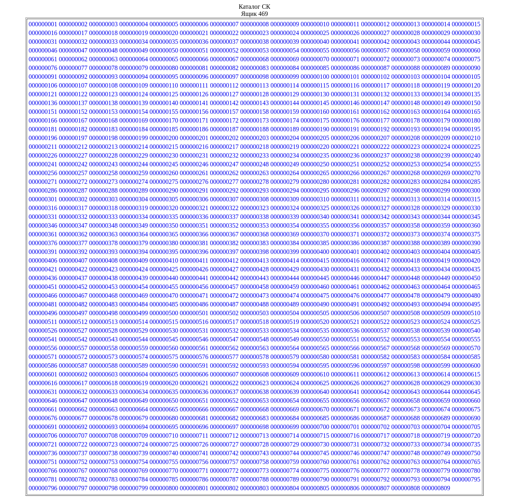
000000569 (436, 348)
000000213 (103, 146)
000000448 (405, 278)
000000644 (436, 391)
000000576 (194, 356)
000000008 (254, 24)
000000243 (103, 164)
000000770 (164, 470)
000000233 (254, 155)
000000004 (133, 24)
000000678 (103, 418)
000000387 (375, 243)
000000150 (466, 102)
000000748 (405, 453)
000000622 (224, 383)
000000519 (284, 321)
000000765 (466, 461)
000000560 (164, 348)
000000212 (73, 146)
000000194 (436, 129)
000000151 (43, 111)
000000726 (194, 444)
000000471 (194, 295)
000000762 (375, 461)
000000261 (194, 173)
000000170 (164, 120)
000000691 (43, 426)
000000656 (345, 400)
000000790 (315, 479)
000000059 (436, 50)
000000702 (375, 426)
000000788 (254, 479)
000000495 (466, 304)
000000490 (315, 304)
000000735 (466, 444)
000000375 (466, 234)
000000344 (436, 216)
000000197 (73, 137)
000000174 (284, 120)
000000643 (405, 391)
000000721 (43, 444)
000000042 (375, 41)
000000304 (133, 199)
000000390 (466, 243)
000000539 (436, 330)
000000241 (43, 164)
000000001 (43, 24)
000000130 (315, 94)
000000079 (133, 67)
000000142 (224, 102)
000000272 (73, 181)
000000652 (224, 400)
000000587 (73, 365)
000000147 (375, 102)
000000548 (254, 339)
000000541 (43, 339)
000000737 (73, 453)
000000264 (284, 173)
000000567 (375, 348)
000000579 (284, 356)
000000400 (315, 251)
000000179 (436, 120)
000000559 (133, 348)
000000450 (466, 278)
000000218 (254, 146)
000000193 (405, 129)
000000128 (254, 94)
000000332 (73, 216)
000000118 (405, 85)
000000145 (315, 102)
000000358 (405, 225)
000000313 (405, 199)
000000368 (254, 234)
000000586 (43, 365)
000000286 (43, 190)
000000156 (194, 111)
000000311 (345, 199)
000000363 (103, 234)
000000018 (103, 32)
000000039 (284, 41)
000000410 (164, 260)
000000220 (315, 146)
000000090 (466, 67)
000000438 (103, 278)
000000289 (133, 190)
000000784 (133, 479)
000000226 (43, 155)
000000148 (405, 102)
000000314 (436, 199)
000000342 (375, 216)
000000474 (284, 295)
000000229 (133, 155)
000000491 (345, 304)
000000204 (284, 137)
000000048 (103, 50)
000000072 (375, 59)
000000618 (103, 383)
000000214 (133, 146)
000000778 (405, 470)
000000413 (254, 260)
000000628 (405, 383)
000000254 (436, 164)
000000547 (224, 339)
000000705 (466, 426)
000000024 (284, 32)
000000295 (315, 190)
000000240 (466, 155)
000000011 (345, 24)
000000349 (133, 225)
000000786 (194, 479)
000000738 (103, 453)
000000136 (43, 102)
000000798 (103, 488)
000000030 (466, 32)
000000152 (73, 111)
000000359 (436, 225)
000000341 (345, 216)
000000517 (224, 321)
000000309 (284, 199)
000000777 (375, 470)
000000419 (436, 260)
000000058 (405, 50)
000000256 (43, 173)
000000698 (254, 426)
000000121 (43, 94)
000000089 (436, 67)
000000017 (73, 32)
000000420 (466, 260)
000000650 (164, 400)
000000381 (194, 243)
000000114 (284, 85)
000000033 (103, 41)
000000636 (194, 391)
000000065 (164, 59)
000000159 (284, 111)
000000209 (436, 137)
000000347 (73, 225)
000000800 (164, 488)
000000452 (73, 286)
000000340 (315, 216)
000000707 (73, 435)
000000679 (133, 418)
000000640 (315, 391)
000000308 (254, 199)
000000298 (405, 190)
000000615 (466, 374)
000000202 (224, 137)
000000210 (466, 137)
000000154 (133, 111)
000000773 (254, 470)
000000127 (224, 94)
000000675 (466, 409)
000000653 (254, 400)
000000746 (345, 453)
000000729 (284, 444)
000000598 (405, 365)
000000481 (43, 304)
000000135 (466, 94)
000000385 (315, 243)
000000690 (466, 418)
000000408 (103, 260)
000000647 (73, 400)
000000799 (133, 488)
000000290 (164, 190)
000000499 (133, 313)
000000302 (73, 199)
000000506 (345, 313)
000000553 (405, 339)
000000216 (194, 146)
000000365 (164, 234)
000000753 (103, 461)
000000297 (375, 190)
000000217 (224, 146)
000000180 (466, 120)
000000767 (73, 470)
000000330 (466, 208)
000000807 (375, 488)
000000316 (43, 208)
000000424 (133, 269)
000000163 (405, 111)
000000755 (164, 461)
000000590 (164, 365)
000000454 (133, 286)
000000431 (345, 269)
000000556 (43, 348)
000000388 (405, 243)
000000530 (164, 330)
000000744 (284, 453)
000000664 (133, 409)
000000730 (315, 444)
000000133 (405, 94)
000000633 (103, 391)
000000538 (405, 330)
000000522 (375, 321)
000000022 (224, 32)
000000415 (315, 260)
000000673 (405, 409)
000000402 (375, 251)
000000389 (436, 243)
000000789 (284, 479)
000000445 (315, 278)
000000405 (466, 251)
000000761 (345, 461)
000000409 (133, 260)
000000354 (284, 225)
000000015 (466, 24)
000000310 (315, 199)
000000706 (43, 435)
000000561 (194, 348)
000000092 (73, 76)
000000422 (73, 269)
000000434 (436, 269)
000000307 (224, 199)
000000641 (345, 391)
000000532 (224, 330)
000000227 (73, 155)
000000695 (164, 426)
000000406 (43, 260)
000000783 (103, 479)
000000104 (436, 76)
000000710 (164, 435)
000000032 (73, 41)
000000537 (375, 330)
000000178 (405, 120)
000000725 (164, 444)
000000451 (43, 286)
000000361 (43, 234)
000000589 (133, 365)
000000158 (254, 111)
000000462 (375, 286)
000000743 (254, 453)
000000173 (254, 120)
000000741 (194, 453)
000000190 (315, 129)
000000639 (284, 391)
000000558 (103, 348)
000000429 (284, 269)
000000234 (284, 155)
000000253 (405, 164)
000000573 (103, 356)
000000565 (315, 348)
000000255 (466, 164)
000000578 (254, 356)
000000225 (466, 146)
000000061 (43, 59)
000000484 (133, 304)
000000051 (194, 50)
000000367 (224, 234)
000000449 (436, 278)
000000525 (466, 321)
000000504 (284, 313)
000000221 (345, 146)
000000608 (254, 374)
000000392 (73, 251)
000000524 (436, 321)
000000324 (284, 208)
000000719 (436, 435)
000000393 (103, 251)
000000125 (164, 94)
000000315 (466, 199)
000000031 (43, 41)
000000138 (103, 102)
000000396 (194, 251)
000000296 (345, 190)
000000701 (345, 426)
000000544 (133, 339)
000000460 (315, 286)
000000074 (436, 59)
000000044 (436, 41)
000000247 (224, 164)
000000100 (315, 76)
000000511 (43, 321)
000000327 (375, 208)
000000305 (164, 199)
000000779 (436, 470)
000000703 (405, 426)
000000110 (164, 85)
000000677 (73, 418)
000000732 (375, 444)
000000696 (194, 426)
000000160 (315, 111)
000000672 (375, 409)
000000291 (194, 190)
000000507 (375, 313)
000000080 (164, 67)
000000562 (224, 348)
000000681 (194, 418)
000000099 (284, 76)
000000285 (466, 181)
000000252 (375, 164)
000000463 (405, 286)
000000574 (133, 356)
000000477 (375, 295)
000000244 (133, 164)
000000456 (194, 286)
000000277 (224, 181)
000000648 (103, 400)
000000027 (375, 32)
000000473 (254, 295)
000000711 (194, 435)
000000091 (43, 76)
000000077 (73, 67)
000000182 (73, 129)
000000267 (375, 173)
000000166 (43, 120)
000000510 (466, 313)
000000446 (345, 278)
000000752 (73, 461)
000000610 (315, 374)
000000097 (224, 76)
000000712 (224, 435)
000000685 (315, 418)
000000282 (375, 181)
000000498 (103, 313)
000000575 (164, 356)
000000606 (194, 374)
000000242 (73, 164)
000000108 (103, 85)
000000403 (405, 251)
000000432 (375, 269)
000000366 (194, 234)
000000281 (345, 181)
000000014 (436, 24)
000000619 (133, 383)
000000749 (436, 453)
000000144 (284, 102)
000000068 (254, 59)
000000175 (315, 120)
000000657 (375, 400)
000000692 (73, 426)
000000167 (73, 120)
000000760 (315, 461)
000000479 (436, 295)
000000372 (375, 234)
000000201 (194, 137)
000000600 (466, 365)
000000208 (405, 137)
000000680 (164, 418)
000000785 (164, 479)
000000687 (375, 418)
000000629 (436, 383)
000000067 (224, 59)
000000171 (194, 120)
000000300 (466, 190)
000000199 (133, 137)
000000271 (43, 181)
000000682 (224, 418)
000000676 (43, 418)
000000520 (315, 321)
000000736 (43, 453)
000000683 (254, 418)
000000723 (103, 444)
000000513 (103, 321)
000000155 (164, 111)
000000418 (405, 260)
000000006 (194, 24)
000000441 (194, 278)
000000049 (133, 50)
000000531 (194, 330)
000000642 (375, 391)
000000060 (466, 50)
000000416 (345, 260)
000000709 (133, 435)
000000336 (194, 216)
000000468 (103, 295)
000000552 (375, 339)
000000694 (133, 426)
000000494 (436, 304)
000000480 (466, 295)
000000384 (284, 243)
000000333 (103, 216)
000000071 (345, 59)
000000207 (375, 137)
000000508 (405, 313)
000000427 (224, 269)
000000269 (436, 173)
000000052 (224, 50)
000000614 (436, 374)
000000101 (345, 76)
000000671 (345, 409)
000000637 (224, 391)
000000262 (224, 173)
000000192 (375, 129)
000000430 (315, 269)
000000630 (466, 383)
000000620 (164, 383)
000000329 (436, 208)
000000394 (133, 251)
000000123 (103, 94)
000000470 (164, 295)
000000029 (436, 32)
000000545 (164, 339)
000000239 (436, 155)
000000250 (315, 164)
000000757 (224, 461)
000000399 (284, 251)
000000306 (194, 199)
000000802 (224, 488)
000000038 (254, 41)
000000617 (73, 383)
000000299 (436, 190)
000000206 (345, 137)
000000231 (194, 155)
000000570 (466, 348)
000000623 (254, 383)
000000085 (315, 67)
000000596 (345, 365)
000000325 (315, 208)
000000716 (345, 435)
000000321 (194, 208)
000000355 (315, 225)
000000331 (43, 216)
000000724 (133, 444)
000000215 (164, 146)
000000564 (284, 348)
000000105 (466, 76)
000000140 (164, 102)
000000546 (194, 339)
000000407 (73, 260)
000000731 (345, 444)
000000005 (164, 24)
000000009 (284, 24)
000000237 (375, 155)
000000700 (315, 426)
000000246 (194, 164)
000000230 (164, 155)
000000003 (103, 24)
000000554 (436, 339)
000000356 (345, 225)
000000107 (73, 85)
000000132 (375, 94)
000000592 (224, 365)
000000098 (254, 76)
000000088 (405, 67)
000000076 (43, 67)
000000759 (284, 461)
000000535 (315, 330)
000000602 (73, 374)
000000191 (345, 129)
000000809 (436, 488)
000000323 (254, 208)
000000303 (103, 199)
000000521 (345, 321)
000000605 (164, 374)
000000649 (133, 400)
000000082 (224, 67)
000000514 (133, 321)
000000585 (466, 356)
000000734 (436, 444)
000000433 (405, 269)
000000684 (284, 418)
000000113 (254, 85)
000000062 (73, 59)
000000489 (284, 304)
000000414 (284, 260)
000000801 (194, 488)
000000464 (436, 286)
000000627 (375, 383)
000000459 (284, 286)
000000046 (43, 50)
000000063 (103, 59)
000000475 (315, 295)
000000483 (103, 304)
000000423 (103, 269)
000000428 (254, 269)
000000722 (73, 444)
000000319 (133, 208)
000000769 (133, 470)
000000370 (315, 234)
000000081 (194, 67)
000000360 (466, 225)
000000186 (194, 129)
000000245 (164, 164)
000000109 (133, 85)
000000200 (164, 137)
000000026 (345, 32)
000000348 (103, 225)
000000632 (73, 391)
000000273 (103, 181)
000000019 (133, 32)
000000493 (405, 304)
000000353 (254, 225)
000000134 (436, 94)
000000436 (43, 278)
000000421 (43, 269)
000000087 (375, 67)
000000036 (194, 41)
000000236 (345, 155)
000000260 (164, 173)
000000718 (405, 435)
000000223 (405, 146)
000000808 (405, 488)
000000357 (375, 225)
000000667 (224, 409)
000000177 (375, 120)
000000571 (43, 356)
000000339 (284, 216)
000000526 (43, 330)
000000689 (436, 418)
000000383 (254, 243)
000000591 (194, 365)
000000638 (254, 391)
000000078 (103, 67)
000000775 (315, 470)
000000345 (466, 216)
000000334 (133, 216)
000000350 (164, 225)
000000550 (315, 339)
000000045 (466, 41)
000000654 (284, 400)
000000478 (405, 295)
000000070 (315, 59)
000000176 (345, 120)
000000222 (375, 146)
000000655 (315, 400)
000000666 (194, 409)
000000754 (133, 461)
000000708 (103, 435)
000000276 (194, 181)
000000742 (224, 453)
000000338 (254, 216)
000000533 (254, 330)
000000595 (315, 365)
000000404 (436, 251)
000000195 (466, 129)
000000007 (224, 24)
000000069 (284, 59)
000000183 (103, 129)
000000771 (194, 470)
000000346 (43, 225)
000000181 (43, 129)
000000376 (43, 243)
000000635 (164, 391)
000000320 (164, 208)
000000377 (73, 243)
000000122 (73, 94)
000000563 (254, 348)
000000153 (103, 111)
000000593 (254, 365)
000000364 (133, 234)
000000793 (405, 479)
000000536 (345, 330)
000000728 (254, 444)
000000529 (133, 330)
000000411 (194, 260)
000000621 (194, 383)
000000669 (284, 409)
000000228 (103, 155)
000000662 (73, 409)
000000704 (436, 426)
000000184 (133, 129)
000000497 (73, 313)
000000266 (345, 173)
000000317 (73, 208)
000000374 (436, 234)
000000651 (194, 400)
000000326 (345, 208)
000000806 (345, 488)
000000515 (164, 321)
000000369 (284, 234)
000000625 (315, 383)
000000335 (164, 216)
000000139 (133, 102)
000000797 (73, 488)
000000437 (73, 278)
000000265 (315, 173)
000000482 (73, 304)
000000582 (375, 356)
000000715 (315, 435)
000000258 (103, 173)
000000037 (224, 41)
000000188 (254, 129)
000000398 (254, 251)
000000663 (103, 409)
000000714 (284, 435)
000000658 (405, 400)
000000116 (345, 85)
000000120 (466, 85)
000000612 (375, 374)
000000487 (224, 304)
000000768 (103, 470)
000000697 (224, 426)
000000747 (375, 453)
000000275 (164, 181)
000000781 (43, 479)
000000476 (345, 295)
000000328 (405, 208)
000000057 (375, 50)
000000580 (315, 356)
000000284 (436, 181)
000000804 (284, 488)
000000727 (224, 444)
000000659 (436, 400)
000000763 (405, 461)
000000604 (133, 374)
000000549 (284, 339)
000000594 (284, 365)
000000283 (405, 181)
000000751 (43, 461)
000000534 (284, 330)
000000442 (224, 278)
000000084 (284, 67)
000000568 (405, 348)
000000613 (405, 374)
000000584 (436, 356)
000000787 (224, 479)
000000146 (345, 102)
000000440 (164, 278)
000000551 (345, 339)
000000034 (133, 41)
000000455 (164, 286)
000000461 (345, 286)
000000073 (405, 59)
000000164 (436, 111)
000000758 (254, 461)
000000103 (405, 76)
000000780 (466, 470)
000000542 (73, 339)
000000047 (73, 50)
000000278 (254, 181)
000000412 (224, 260)
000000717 (375, 435)
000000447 (375, 278)
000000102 (375, 76)
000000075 (466, 59)
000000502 (224, 313)
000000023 (254, 32)
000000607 (224, 374)
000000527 (73, 330)
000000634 (133, 391)
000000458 (254, 286)
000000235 (315, 155)
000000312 (375, 199)
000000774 (284, 470)
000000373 (405, 234)
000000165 (466, 111)
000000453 (103, 286)
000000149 (436, 102)
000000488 (254, 304)
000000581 (345, 356)
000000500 (164, 313)
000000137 (73, 102)
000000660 (466, 400)
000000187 (224, 129)
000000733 (405, 444)
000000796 (43, 488)
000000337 (224, 216)
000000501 (194, 313)
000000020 (164, 32)
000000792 (375, 479)
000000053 (254, 50)
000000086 (345, 67)
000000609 (284, 374)
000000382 (224, 243)
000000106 (43, 85)
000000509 (436, 313)
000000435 (466, 269)
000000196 (43, 137)
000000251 (345, 164)
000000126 (194, 94)
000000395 (164, 251)
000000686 (345, 418)
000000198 (103, 137)
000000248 (254, 164)
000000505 (315, 313)
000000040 (315, 41)
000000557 (73, 348)
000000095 (164, 76)
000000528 (103, 330)
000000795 (466, 479)
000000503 (254, 313)
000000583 (405, 356)
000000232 (224, 155)
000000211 (43, 146)
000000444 (284, 278)
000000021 (194, 32)
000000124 (133, 94)
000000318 (103, 208)
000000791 (345, 479)
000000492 (375, 304)
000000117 (375, 85)
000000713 (254, 435)
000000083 (254, 67)
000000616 (43, 383)
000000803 (254, 488)
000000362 (73, 234)
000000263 (254, 173)
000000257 (73, 173)
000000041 (345, 41)
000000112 (224, 85)
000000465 (466, 286)
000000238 (405, 155)
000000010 (315, 24)
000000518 (254, 321)
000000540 (466, 330)
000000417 (375, 260)
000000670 (315, 409)
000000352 (224, 225)
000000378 (103, 243)
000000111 (194, 85)
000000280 (315, 181)
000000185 (164, 129)
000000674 (436, 409)
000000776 (345, 470)
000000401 (345, 251)
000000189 (284, 129)
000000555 (466, 339)
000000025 (315, 32)
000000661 (43, 409)
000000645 (466, 391)
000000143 (254, 102)
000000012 (375, 24)
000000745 (315, 453)
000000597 (375, 365)
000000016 (43, 32)
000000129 (284, 94)
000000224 (436, 146)
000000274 (133, 181)
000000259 (133, 173)
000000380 (164, 243)
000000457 (224, 286)
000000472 (224, 295)
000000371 (345, 234)
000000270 (466, 173)
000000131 (345, 94)
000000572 (73, 356)
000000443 (254, 278)
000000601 (43, 374)
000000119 (436, 85)
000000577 (224, 356)
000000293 (254, 190)
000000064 (133, 59)
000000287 (73, 190)
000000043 (405, 41)
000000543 (103, 339)
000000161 (345, 111)
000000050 (164, 50)
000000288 (103, 190)
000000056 (345, 50)
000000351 (194, 225)
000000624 (284, 383)
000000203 (254, 137)
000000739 (133, 453)
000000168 (103, 120)
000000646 (43, 400)
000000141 (194, 102)
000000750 (466, 453)
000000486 (194, 304)
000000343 (405, 216)
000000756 (194, 461)
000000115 (315, 85)
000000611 (345, 374)
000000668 (254, 409)
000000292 (224, 190)
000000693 (103, 426)
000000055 (315, 50)
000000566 (345, 348)
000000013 (405, 24)
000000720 (466, 435)
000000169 (133, 120)
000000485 (164, 304)
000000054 (284, 50)
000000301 (43, 199)
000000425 (164, 269)
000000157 (224, 111)
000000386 (345, 243)
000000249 (284, 164)
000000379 (133, 243)
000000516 (194, 321)
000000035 (164, 41)
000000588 (103, 365)
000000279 (284, 181)
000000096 (194, 76)
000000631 (43, 391)
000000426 (194, 269)
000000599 (436, 365)
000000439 (133, 278)
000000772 (224, 470)
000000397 (224, 251)
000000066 (194, 59)
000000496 (43, 313)
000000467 (73, 295)
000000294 (284, 190)
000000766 (43, 470)
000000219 (284, 146)
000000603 (103, 374)
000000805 (315, 488)
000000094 (133, 76)
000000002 (73, 24)
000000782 (73, 479)
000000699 (284, 426)
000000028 (405, 32)
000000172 (224, 120)
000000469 (133, 295)
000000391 (43, 251)
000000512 (73, 321)
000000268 (405, 173)
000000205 (315, 137)
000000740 (164, 453)
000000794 (436, 479)
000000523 (405, 321)
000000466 (43, 295)
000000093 (103, 76)
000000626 (345, 383)
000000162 (375, 111)
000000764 (436, 461)
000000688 (405, 418)
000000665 (164, 409)
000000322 (224, 208)
